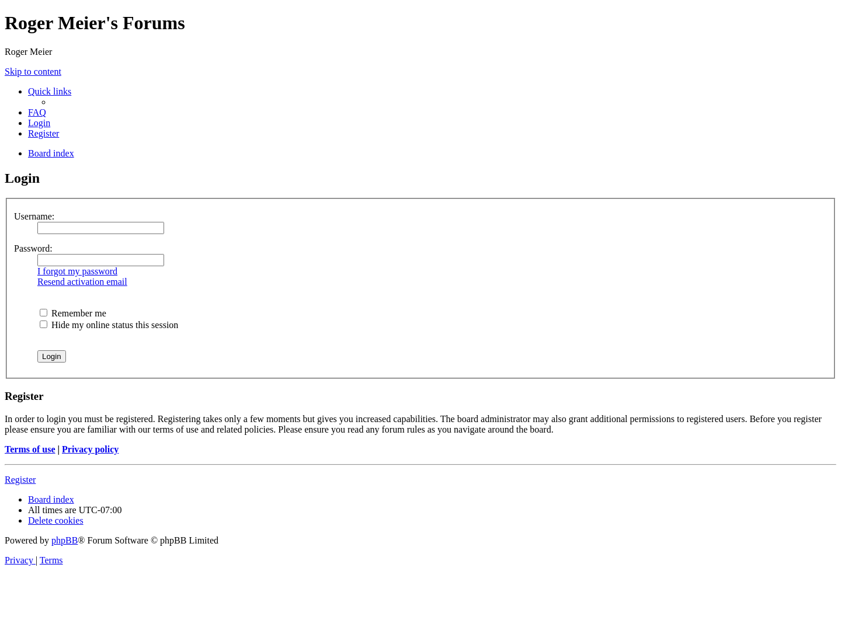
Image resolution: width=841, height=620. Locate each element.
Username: (34, 216)
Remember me (73, 313)
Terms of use (30, 449)
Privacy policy (90, 449)
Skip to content (33, 71)
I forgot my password (77, 271)
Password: (33, 248)
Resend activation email (82, 282)
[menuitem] (37, 112)
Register (20, 480)
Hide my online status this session (109, 325)
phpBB (64, 540)
